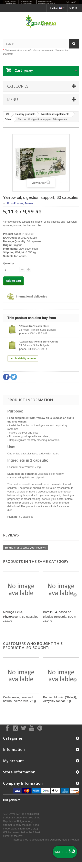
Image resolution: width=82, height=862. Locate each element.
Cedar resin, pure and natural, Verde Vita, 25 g (19, 699)
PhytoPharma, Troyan (20, 203)
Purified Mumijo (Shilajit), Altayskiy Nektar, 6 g (60, 699)
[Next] (75, 595)
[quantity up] (22, 269)
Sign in (73, 8)
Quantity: (9, 263)
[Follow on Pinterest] (39, 728)
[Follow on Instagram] (15, 728)
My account (13, 760)
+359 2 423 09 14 (37, 349)
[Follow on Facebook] (7, 728)
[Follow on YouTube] (31, 728)
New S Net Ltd (70, 839)
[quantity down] (28, 269)
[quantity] (11, 269)
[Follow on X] (23, 728)
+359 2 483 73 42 (37, 333)
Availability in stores (23, 358)
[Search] (74, 43)
